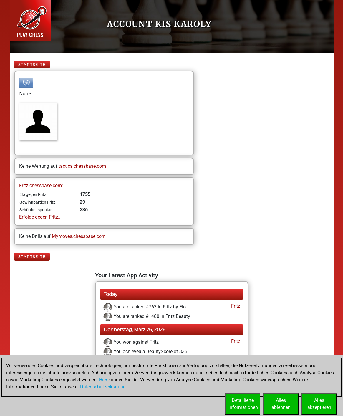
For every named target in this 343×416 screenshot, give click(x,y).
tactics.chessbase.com (82, 166)
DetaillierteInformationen (243, 403)
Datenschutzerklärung (103, 387)
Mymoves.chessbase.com (79, 236)
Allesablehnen (281, 403)
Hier (103, 380)
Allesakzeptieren (319, 403)
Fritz (235, 306)
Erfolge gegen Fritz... (40, 217)
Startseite (32, 64)
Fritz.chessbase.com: (41, 185)
